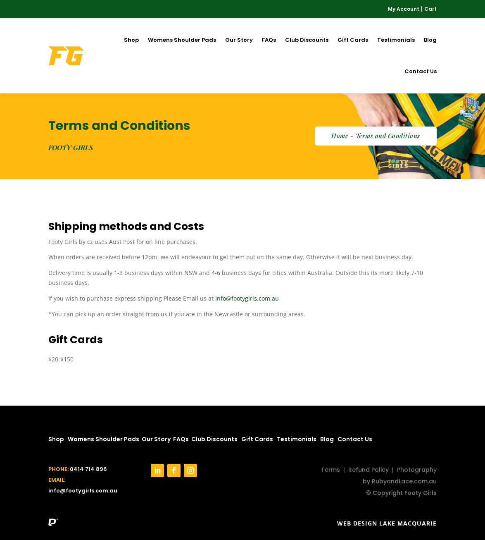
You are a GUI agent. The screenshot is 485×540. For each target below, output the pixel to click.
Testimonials (396, 40)
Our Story (239, 40)
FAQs (269, 40)
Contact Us (420, 71)
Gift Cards (353, 40)
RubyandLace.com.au (404, 481)
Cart (430, 8)
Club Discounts (306, 40)
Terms (330, 470)
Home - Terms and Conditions (375, 135)
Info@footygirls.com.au (247, 298)
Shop (131, 40)
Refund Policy (368, 470)
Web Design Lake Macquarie (387, 523)
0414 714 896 (88, 469)
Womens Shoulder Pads (182, 40)
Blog (430, 40)
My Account (403, 8)
